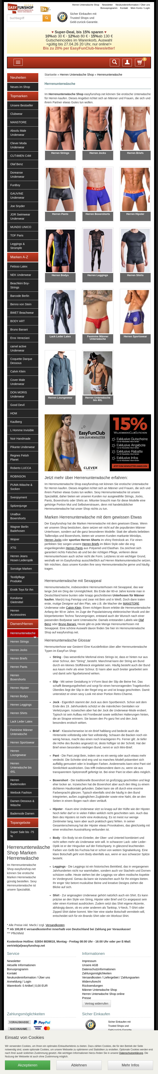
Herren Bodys (19, 696)
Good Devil (17, 405)
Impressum (89, 961)
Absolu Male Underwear (18, 132)
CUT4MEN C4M (20, 155)
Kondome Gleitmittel (16, 600)
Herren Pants (18, 666)
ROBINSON (18, 476)
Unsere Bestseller (21, 105)
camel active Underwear (18, 348)
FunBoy (15, 185)
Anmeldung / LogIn (19, 981)
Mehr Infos (130, 1065)
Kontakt (124, 8)
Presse (86, 998)
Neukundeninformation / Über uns (133, 4)
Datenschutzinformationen (99, 969)
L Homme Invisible (22, 430)
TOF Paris (16, 235)
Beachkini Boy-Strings (19, 285)
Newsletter (107, 4)
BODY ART (17, 321)
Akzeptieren (27, 1065)
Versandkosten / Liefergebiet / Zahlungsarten (110, 977)
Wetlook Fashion (21, 792)
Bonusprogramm (108, 8)
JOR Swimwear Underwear (20, 216)
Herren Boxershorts (18, 677)
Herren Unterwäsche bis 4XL (21, 767)
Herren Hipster (19, 687)
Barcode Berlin (19, 295)
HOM (13, 413)
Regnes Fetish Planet (19, 457)
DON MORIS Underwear (18, 394)
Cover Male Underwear (17, 382)
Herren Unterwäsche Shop (85, 4)
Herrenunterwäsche (22, 633)
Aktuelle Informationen (21, 965)
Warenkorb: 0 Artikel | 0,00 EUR (27, 985)
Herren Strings (19, 641)
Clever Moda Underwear (18, 145)
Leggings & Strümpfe (17, 246)
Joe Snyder (17, 206)
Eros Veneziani (19, 338)
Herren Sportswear (22, 742)
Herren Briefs (18, 658)
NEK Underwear (20, 275)
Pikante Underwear (22, 447)
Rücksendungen (92, 985)
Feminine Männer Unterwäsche (21, 732)
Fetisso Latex (18, 266)
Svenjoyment (18, 497)
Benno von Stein (20, 304)
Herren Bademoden (18, 782)
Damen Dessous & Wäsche (22, 803)
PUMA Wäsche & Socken (21, 487)
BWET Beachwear (22, 312)
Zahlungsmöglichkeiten (97, 973)
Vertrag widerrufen (96, 1003)
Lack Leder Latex (21, 721)
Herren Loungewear (18, 753)
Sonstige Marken (21, 568)
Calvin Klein (18, 371)
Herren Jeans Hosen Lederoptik (21, 558)
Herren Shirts (18, 713)
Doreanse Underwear (17, 174)
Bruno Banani (19, 329)
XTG (13, 547)
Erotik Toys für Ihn (21, 589)
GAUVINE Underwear (17, 195)
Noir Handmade (20, 438)
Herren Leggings (21, 704)
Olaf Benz (16, 164)
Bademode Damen (22, 813)
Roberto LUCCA (20, 468)
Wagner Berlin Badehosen (19, 528)
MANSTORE (18, 122)
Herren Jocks (18, 650)
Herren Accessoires (18, 612)
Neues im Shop (20, 87)
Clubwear (16, 113)
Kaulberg (16, 421)
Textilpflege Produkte (17, 579)
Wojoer (14, 539)
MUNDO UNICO (20, 227)
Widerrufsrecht (91, 981)
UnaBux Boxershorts (18, 516)
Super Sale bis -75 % (22, 834)
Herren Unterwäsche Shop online (103, 994)
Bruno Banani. (67, 624)
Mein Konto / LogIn (140, 8)
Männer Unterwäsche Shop (99, 989)
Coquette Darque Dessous (21, 361)
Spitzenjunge (18, 505)
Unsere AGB (90, 965)
